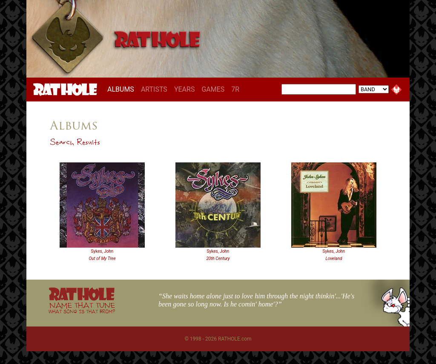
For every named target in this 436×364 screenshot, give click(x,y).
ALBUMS (122, 89)
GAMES (212, 89)
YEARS (184, 89)
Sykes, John (102, 251)
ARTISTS (154, 89)
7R (235, 89)
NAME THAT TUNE (82, 307)
